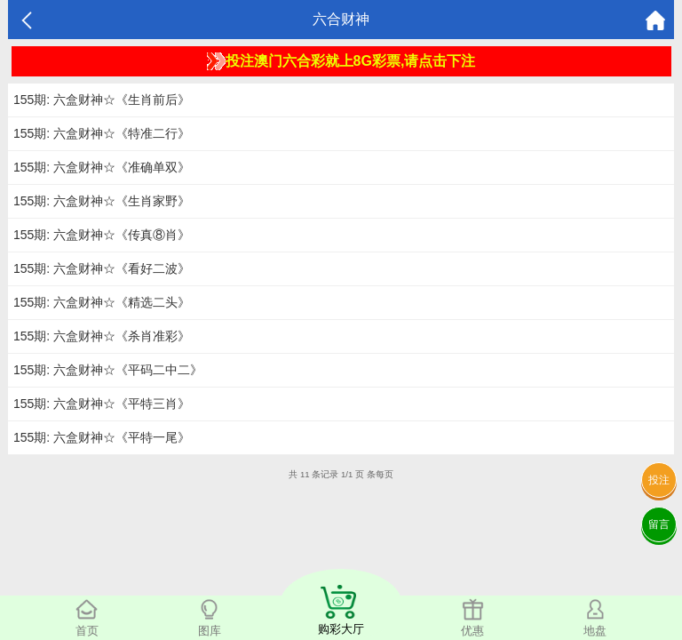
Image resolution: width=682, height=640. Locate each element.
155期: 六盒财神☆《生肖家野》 (101, 201)
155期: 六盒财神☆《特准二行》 (101, 133)
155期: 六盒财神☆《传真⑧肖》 (101, 235)
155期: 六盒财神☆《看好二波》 (101, 268)
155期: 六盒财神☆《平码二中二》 (107, 370)
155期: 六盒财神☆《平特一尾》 (101, 437)
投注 (659, 480)
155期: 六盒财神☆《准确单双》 (101, 167)
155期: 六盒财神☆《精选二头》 (101, 302)
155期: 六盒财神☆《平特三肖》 (101, 403)
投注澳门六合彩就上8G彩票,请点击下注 (341, 61)
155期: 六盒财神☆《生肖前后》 (101, 99)
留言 (659, 524)
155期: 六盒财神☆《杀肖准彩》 (101, 336)
